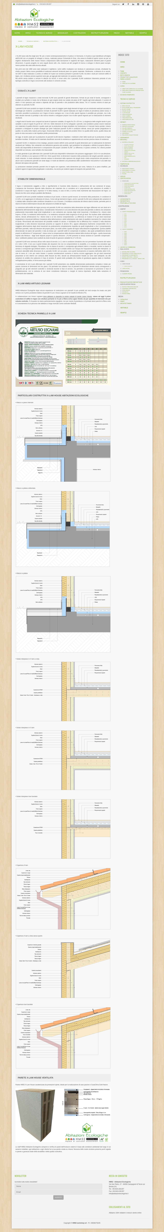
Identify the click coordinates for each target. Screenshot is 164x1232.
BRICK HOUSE (126, 106)
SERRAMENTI (124, 137)
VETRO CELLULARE (128, 146)
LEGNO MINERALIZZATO (129, 156)
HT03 (125, 217)
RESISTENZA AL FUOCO (128, 170)
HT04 (125, 218)
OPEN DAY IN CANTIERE (128, 83)
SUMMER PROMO (127, 273)
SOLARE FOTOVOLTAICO (129, 130)
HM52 (28, 33)
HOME (17, 33)
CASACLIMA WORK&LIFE (130, 190)
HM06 (125, 239)
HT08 (125, 224)
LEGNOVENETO (125, 199)
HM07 (125, 240)
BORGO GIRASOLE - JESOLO (130, 257)
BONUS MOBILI (126, 293)
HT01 (125, 214)
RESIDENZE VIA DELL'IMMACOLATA (131, 253)
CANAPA (126, 151)
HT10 (125, 227)
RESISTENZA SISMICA (128, 168)
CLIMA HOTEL (127, 187)
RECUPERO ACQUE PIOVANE (130, 135)
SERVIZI (122, 176)
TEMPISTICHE (124, 164)
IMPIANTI (123, 122)
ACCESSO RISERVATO (127, 95)
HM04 (125, 236)
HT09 (125, 225)
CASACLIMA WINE (128, 192)
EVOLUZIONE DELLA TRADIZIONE (131, 107)
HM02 (125, 233)
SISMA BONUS (126, 290)
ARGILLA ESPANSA (128, 147)
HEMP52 (143, 33)
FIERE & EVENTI (125, 79)
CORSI (122, 86)
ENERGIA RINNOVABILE (128, 124)
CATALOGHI (124, 299)
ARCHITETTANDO (126, 303)
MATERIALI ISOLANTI (128, 142)
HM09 (125, 243)
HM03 (125, 234)
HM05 (125, 237)
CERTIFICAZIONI (125, 178)
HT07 (125, 222)
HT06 (125, 221)
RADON (124, 173)
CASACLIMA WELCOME (129, 189)
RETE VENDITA (125, 75)
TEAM (122, 71)
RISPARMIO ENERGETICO (129, 288)
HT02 (125, 215)
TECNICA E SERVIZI (44, 33)
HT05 (125, 219)
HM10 (125, 244)
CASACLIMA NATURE (129, 184)
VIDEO (122, 301)
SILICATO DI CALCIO (129, 144)
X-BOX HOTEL (126, 268)
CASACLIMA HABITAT (129, 186)
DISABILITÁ (125, 292)
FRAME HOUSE (126, 111)
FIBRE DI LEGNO (128, 154)
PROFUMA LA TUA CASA (128, 203)
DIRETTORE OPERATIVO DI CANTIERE (132, 88)
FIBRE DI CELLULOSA (129, 153)
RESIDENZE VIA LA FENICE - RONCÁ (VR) (133, 258)
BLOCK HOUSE (126, 109)
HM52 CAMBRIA (126, 116)
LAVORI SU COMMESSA (127, 247)
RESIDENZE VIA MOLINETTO (130, 255)
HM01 (125, 231)
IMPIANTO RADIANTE (128, 126)
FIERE (124, 81)
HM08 (125, 241)
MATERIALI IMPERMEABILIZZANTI (131, 161)
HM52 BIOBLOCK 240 (128, 119)
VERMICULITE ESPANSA (129, 150)
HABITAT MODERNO (127, 229)
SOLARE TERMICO (127, 128)
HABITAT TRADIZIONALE (128, 211)
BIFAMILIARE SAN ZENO (128, 252)
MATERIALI (123, 139)
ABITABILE (129, 33)
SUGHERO (126, 159)
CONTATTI (123, 73)
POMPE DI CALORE (127, 131)
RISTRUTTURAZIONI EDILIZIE (130, 287)
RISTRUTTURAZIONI (99, 33)
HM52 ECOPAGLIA (127, 114)
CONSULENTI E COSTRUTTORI (131, 183)
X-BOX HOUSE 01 (128, 266)
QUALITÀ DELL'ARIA (127, 172)
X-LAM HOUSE (126, 112)
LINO (125, 157)
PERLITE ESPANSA (128, 148)
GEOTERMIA (125, 133)
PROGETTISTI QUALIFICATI (129, 77)
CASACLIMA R (127, 193)
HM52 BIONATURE (127, 117)
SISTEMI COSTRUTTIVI (127, 103)
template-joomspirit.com (163, 1218)
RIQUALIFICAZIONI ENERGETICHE (131, 282)
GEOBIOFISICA (125, 201)
